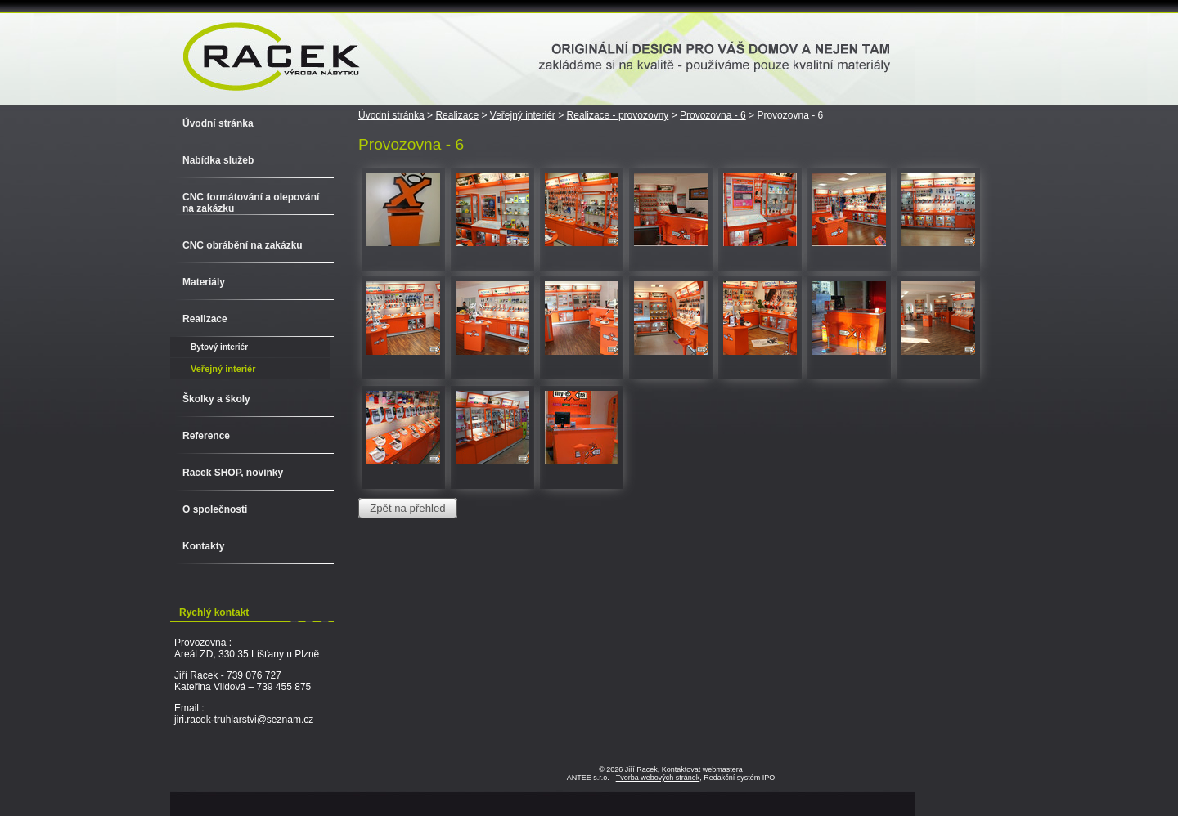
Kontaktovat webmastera (702, 769)
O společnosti (214, 509)
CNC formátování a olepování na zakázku (250, 202)
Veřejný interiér (522, 115)
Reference (206, 436)
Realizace (457, 115)
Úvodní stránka (391, 115)
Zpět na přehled (407, 508)
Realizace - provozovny (618, 115)
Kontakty (203, 546)
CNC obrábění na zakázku (242, 245)
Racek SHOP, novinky (232, 472)
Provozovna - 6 (713, 115)
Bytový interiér (219, 347)
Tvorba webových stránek (658, 777)
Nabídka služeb (218, 160)
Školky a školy (216, 399)
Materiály (203, 282)
